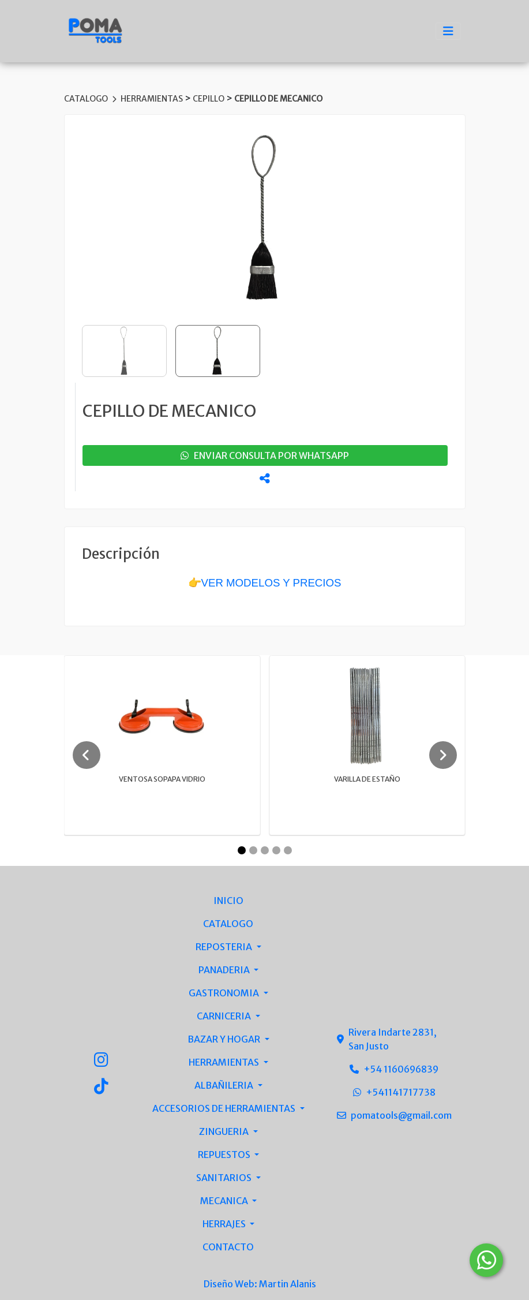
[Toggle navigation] (448, 31)
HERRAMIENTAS (153, 99)
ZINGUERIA (224, 1131)
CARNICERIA (225, 1016)
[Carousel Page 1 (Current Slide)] (242, 850)
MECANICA (225, 1200)
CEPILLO (209, 99)
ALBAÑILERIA (224, 1085)
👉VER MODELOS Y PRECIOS (265, 583)
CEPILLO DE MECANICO (278, 99)
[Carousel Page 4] (276, 850)
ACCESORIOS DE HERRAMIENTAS (224, 1108)
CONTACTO (228, 1247)
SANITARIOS (224, 1177)
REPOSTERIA (225, 946)
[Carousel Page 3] (265, 850)
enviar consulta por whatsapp (265, 455)
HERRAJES (224, 1224)
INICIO (228, 900)
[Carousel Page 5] (288, 850)
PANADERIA (225, 970)
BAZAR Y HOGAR (224, 1039)
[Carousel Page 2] (253, 850)
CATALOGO (87, 99)
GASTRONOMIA (225, 993)
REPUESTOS (225, 1154)
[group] (265, 218)
